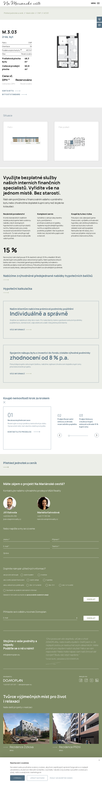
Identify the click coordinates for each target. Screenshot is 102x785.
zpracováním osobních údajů (37, 595)
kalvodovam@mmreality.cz (47, 519)
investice (44, 575)
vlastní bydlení (28, 575)
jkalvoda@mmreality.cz (12, 519)
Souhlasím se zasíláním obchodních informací (21, 590)
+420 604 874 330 (10, 516)
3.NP (39, 13)
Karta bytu (11, 91)
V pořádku (17, 778)
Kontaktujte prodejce (24, 432)
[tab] (51, 277)
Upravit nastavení (37, 778)
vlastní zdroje (34, 580)
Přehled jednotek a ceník (13, 13)
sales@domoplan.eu (25, 684)
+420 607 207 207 (9, 684)
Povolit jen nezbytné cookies (61, 778)
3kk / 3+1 (52, 585)
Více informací (20, 329)
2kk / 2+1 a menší (35, 585)
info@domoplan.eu (11, 654)
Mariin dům (30, 13)
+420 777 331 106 (43, 516)
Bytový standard (14, 94)
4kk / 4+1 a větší (67, 585)
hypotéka (49, 580)
